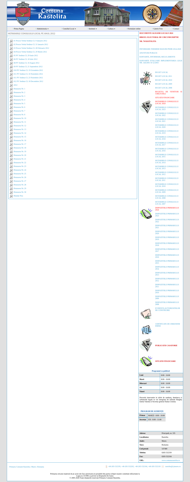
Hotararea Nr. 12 (20, 126)
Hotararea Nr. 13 (20, 129)
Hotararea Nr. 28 (20, 185)
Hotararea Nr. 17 (20, 144)
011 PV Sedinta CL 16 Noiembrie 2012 (28, 74)
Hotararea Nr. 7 (19, 111)
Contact (176, 29)
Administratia (43, 29)
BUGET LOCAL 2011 (163, 76)
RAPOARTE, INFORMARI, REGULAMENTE (157, 57)
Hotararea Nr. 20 (20, 155)
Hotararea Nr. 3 (19, 96)
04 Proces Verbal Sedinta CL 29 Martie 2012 (30, 52)
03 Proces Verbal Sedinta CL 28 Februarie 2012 (31, 48)
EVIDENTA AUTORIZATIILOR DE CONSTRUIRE (167, 309)
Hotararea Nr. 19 (20, 151)
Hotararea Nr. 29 (20, 188)
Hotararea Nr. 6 (19, 107)
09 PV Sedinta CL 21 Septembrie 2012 (28, 67)
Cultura (112, 29)
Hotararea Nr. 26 (20, 177)
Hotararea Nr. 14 (20, 133)
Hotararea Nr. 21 (20, 159)
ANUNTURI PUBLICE (148, 53)
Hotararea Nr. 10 (20, 118)
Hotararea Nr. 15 (20, 137)
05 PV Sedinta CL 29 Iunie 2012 (26, 55)
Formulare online (134, 29)
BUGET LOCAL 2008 (163, 88)
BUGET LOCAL (161, 72)
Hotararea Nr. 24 (20, 170)
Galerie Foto (158, 29)
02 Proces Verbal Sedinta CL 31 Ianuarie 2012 (31, 44)
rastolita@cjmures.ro (173, 466)
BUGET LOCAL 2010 (163, 80)
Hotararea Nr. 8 (19, 115)
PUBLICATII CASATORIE (166, 345)
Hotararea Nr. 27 (20, 181)
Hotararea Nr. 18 (20, 148)
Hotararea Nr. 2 (19, 92)
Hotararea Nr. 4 (19, 100)
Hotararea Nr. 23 (20, 166)
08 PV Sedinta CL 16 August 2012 (26, 63)
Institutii (93, 29)
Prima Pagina (19, 29)
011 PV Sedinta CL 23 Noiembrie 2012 (28, 78)
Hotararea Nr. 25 (20, 174)
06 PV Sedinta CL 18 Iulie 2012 (25, 59)
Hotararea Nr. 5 (19, 103)
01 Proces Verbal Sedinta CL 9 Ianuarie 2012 (30, 41)
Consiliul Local (69, 29)
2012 (15, 85)
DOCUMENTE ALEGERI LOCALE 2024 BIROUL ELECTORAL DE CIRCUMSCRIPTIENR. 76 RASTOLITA (159, 37)
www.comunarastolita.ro (171, 460)
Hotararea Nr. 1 (19, 89)
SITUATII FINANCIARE (164, 98)
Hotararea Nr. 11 (20, 122)
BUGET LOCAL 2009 (163, 84)
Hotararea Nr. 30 (20, 192)
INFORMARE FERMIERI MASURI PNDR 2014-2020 (160, 49)
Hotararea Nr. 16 (20, 140)
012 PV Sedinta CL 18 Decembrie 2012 (28, 81)
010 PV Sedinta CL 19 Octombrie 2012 (28, 70)
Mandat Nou (18, 196)
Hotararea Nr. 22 (20, 163)
